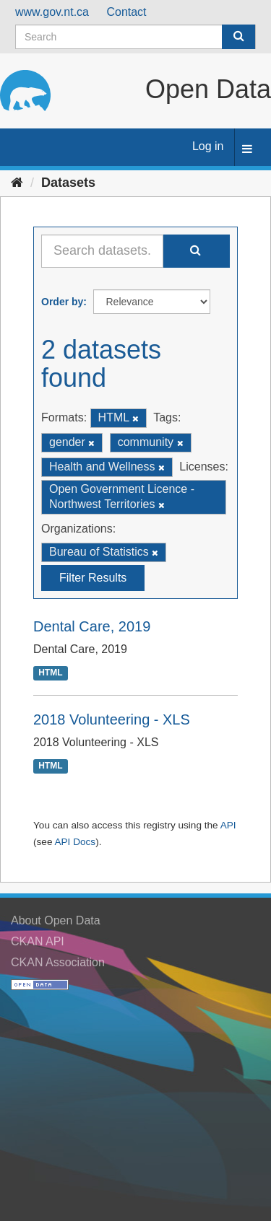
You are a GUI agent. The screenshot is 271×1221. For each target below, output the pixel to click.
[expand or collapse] (247, 149)
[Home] (17, 182)
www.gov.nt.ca (52, 12)
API (228, 825)
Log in (208, 146)
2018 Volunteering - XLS (111, 719)
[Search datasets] (135, 37)
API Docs (74, 841)
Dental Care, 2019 (91, 626)
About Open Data (55, 920)
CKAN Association (58, 962)
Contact (126, 12)
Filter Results (92, 578)
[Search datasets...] (102, 251)
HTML (50, 673)
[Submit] (238, 37)
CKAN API (37, 941)
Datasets (68, 182)
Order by (62, 301)
